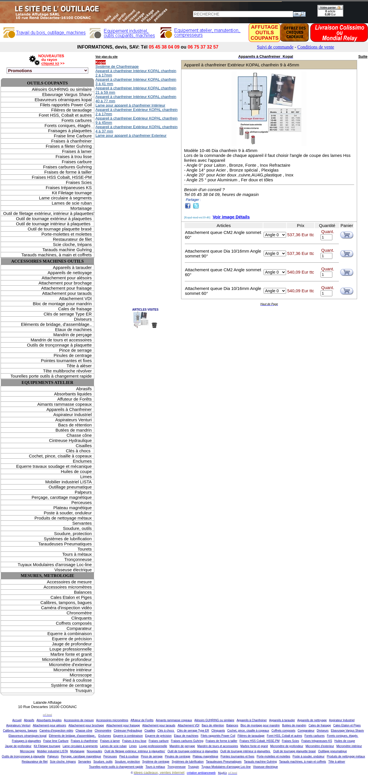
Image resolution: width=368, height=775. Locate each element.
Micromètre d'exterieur (70, 664)
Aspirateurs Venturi (73, 419)
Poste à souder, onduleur (68, 512)
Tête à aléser (79, 365)
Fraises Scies (79, 182)
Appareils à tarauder (72, 267)
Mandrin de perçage (72, 334)
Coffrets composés (74, 623)
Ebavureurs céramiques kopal (63, 99)
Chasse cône (79, 435)
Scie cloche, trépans (72, 244)
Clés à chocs (79, 450)
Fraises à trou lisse (73, 156)
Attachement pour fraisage (66, 288)
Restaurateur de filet (72, 239)
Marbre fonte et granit (71, 654)
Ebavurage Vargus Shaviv (67, 94)
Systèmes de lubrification (68, 538)
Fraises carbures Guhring (67, 166)
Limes (86, 476)
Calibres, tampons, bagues (66, 602)
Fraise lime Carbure (73, 135)
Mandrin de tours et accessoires (61, 339)
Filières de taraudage (71, 109)
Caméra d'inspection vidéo (66, 607)
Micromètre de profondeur (67, 659)
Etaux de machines (73, 329)
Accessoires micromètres (67, 586)
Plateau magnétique (72, 507)
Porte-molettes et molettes (66, 234)
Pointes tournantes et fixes (66, 360)
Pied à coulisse (77, 680)
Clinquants (81, 618)
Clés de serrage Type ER (68, 313)
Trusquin (83, 690)
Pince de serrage (75, 350)
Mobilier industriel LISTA (68, 481)
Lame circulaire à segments (65, 197)
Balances (83, 592)
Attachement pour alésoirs (67, 277)
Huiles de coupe (76, 471)
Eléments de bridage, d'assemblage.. (56, 324)
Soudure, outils (77, 528)
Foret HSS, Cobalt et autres (65, 115)
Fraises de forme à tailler (68, 172)
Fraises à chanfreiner (71, 141)
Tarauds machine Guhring (67, 249)
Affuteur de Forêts (74, 399)
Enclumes (82, 461)
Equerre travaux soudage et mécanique (54, 466)
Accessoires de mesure (69, 581)
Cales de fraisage (75, 308)
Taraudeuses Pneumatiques (65, 543)
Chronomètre (79, 612)
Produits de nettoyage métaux (63, 518)
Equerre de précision (72, 638)
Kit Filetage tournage (72, 192)
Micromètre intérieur (72, 669)
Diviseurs (83, 319)
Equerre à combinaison (69, 633)
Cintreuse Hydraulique (70, 440)
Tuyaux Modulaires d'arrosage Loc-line (55, 564)
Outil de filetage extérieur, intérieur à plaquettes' (48, 213)
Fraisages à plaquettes (70, 130)
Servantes (82, 523)
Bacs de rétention (75, 424)
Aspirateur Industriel (72, 414)
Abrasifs (84, 388)
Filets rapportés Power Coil (66, 104)
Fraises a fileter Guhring (69, 146)
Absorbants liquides (73, 393)
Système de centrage (71, 685)
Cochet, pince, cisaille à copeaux (60, 455)
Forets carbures (77, 120)
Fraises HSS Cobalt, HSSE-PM (62, 177)
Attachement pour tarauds (67, 293)
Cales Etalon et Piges (71, 597)
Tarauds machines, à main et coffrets (56, 254)
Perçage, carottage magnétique (62, 497)
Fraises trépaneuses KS (69, 187)
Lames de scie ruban (72, 203)
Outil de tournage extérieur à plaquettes (54, 218)
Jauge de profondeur (72, 643)
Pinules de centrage (72, 355)
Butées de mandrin (73, 430)
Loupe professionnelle (70, 649)
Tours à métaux (77, 554)
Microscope (81, 674)
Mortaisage (81, 208)
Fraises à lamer (77, 151)
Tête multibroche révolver (67, 370)
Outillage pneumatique (70, 486)
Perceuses (81, 502)
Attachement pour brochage (65, 282)
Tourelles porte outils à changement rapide (51, 376)
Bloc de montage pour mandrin (62, 303)
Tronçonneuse (78, 559)
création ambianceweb (201, 772)
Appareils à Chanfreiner (69, 409)
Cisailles (84, 445)
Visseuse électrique (73, 569)
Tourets (85, 549)
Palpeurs (83, 492)
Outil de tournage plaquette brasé (60, 228)
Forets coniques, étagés (68, 125)
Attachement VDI (75, 298)
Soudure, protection (73, 533)
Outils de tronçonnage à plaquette (59, 345)
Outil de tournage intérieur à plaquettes (54, 223)
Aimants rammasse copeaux (64, 404)
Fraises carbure (77, 161)
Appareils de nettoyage (70, 272)
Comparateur (79, 628)
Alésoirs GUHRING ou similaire (62, 89)
